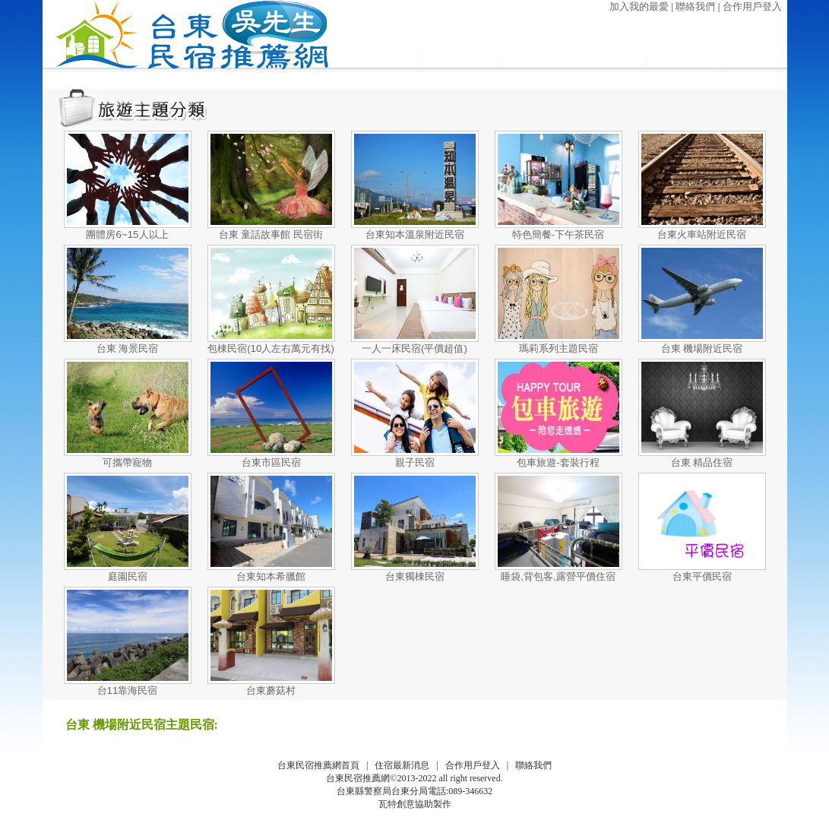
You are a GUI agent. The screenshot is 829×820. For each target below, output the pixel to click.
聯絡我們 (695, 6)
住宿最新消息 (402, 765)
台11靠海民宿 (127, 690)
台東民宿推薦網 (358, 778)
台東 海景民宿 (128, 348)
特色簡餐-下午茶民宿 (558, 234)
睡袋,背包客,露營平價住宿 (558, 576)
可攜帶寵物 (127, 462)
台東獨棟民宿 (415, 576)
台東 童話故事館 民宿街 (271, 234)
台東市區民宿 (271, 462)
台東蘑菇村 (271, 690)
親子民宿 (415, 462)
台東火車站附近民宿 (701, 234)
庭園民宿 (127, 576)
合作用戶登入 (752, 6)
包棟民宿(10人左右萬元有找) (270, 348)
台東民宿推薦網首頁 (318, 765)
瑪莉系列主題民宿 (558, 348)
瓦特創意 (396, 804)
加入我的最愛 (639, 6)
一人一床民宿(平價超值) (414, 348)
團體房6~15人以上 (127, 234)
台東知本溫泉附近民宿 (414, 234)
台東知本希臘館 (270, 576)
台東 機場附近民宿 (702, 348)
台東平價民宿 (702, 576)
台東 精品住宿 (702, 462)
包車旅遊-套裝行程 (558, 462)
